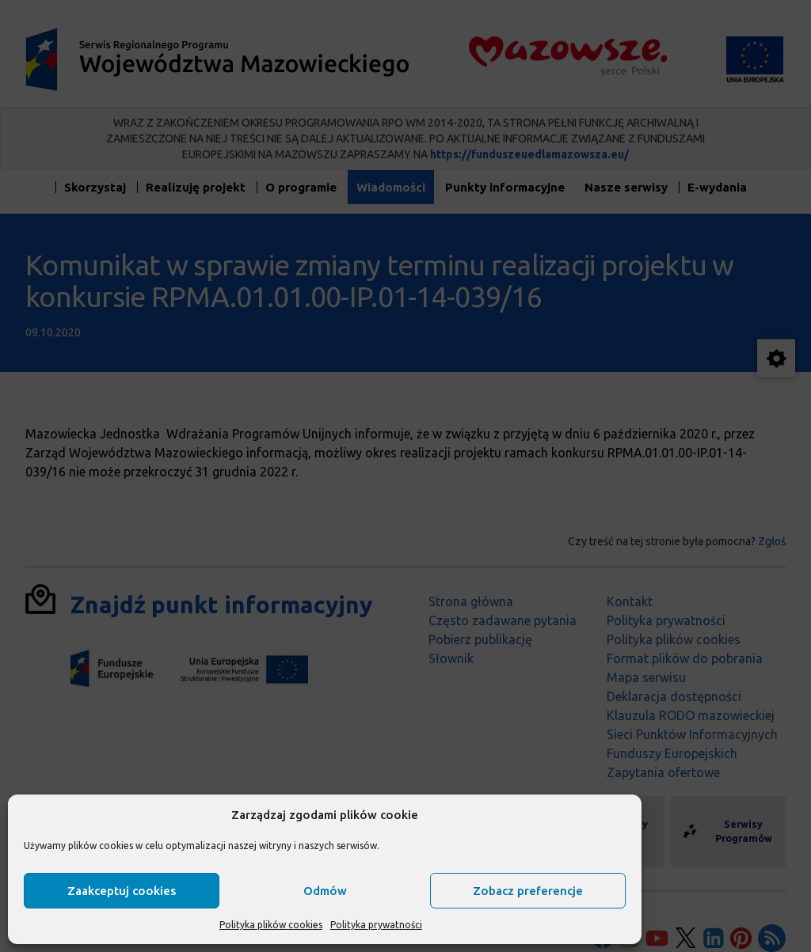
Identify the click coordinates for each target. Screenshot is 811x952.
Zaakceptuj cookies (121, 890)
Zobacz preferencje (528, 890)
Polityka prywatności (376, 925)
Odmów (325, 890)
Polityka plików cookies (270, 925)
